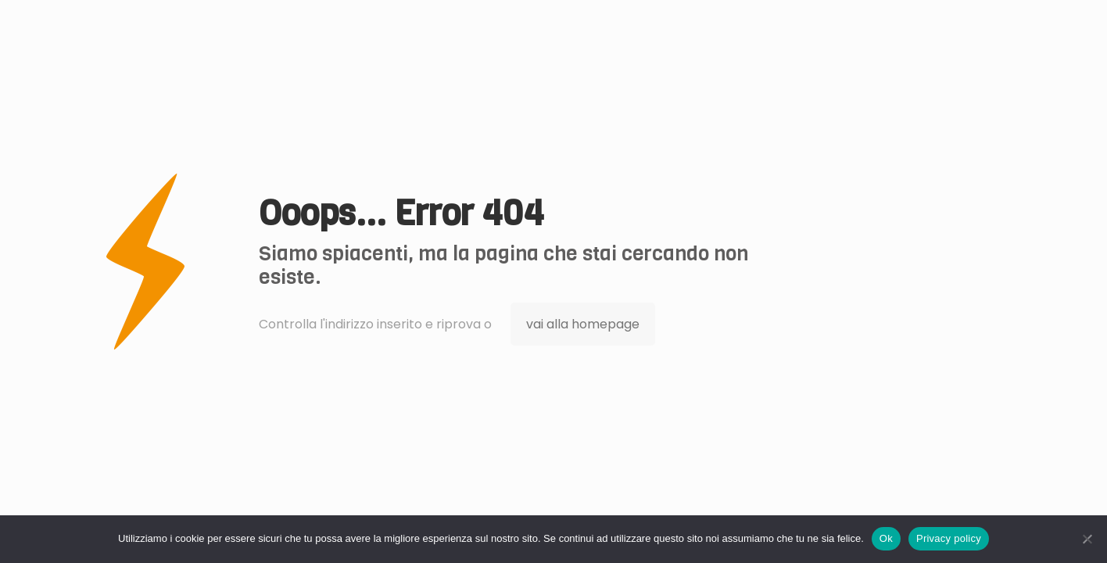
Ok (886, 538)
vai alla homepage (582, 324)
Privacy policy (948, 538)
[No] (1087, 539)
